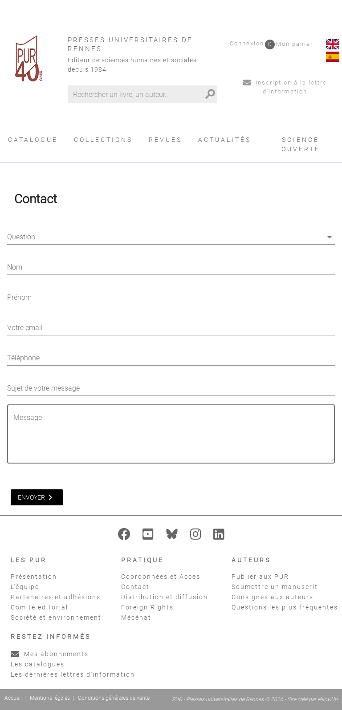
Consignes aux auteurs (273, 597)
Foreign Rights (147, 607)
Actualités (224, 139)
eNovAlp (328, 699)
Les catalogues (38, 664)
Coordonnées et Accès (160, 576)
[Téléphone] (171, 358)
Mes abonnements (50, 654)
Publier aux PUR (260, 576)
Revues (165, 139)
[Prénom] (171, 297)
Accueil (13, 698)
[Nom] (171, 267)
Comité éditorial (39, 607)
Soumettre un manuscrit (275, 586)
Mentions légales (50, 698)
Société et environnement (56, 617)
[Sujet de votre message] (171, 388)
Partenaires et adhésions (56, 597)
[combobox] (171, 239)
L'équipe (25, 586)
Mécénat (136, 617)
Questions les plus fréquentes (285, 607)
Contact (135, 586)
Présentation (34, 576)
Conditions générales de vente (114, 698)
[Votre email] (171, 328)
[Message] (173, 439)
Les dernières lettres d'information (73, 674)
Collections (103, 139)
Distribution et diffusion (164, 597)
